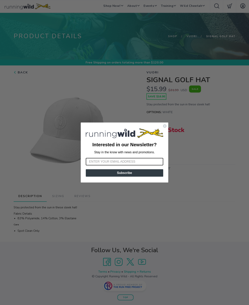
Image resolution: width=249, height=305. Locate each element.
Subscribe (124, 173)
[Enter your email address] (124, 161)
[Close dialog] (165, 126)
